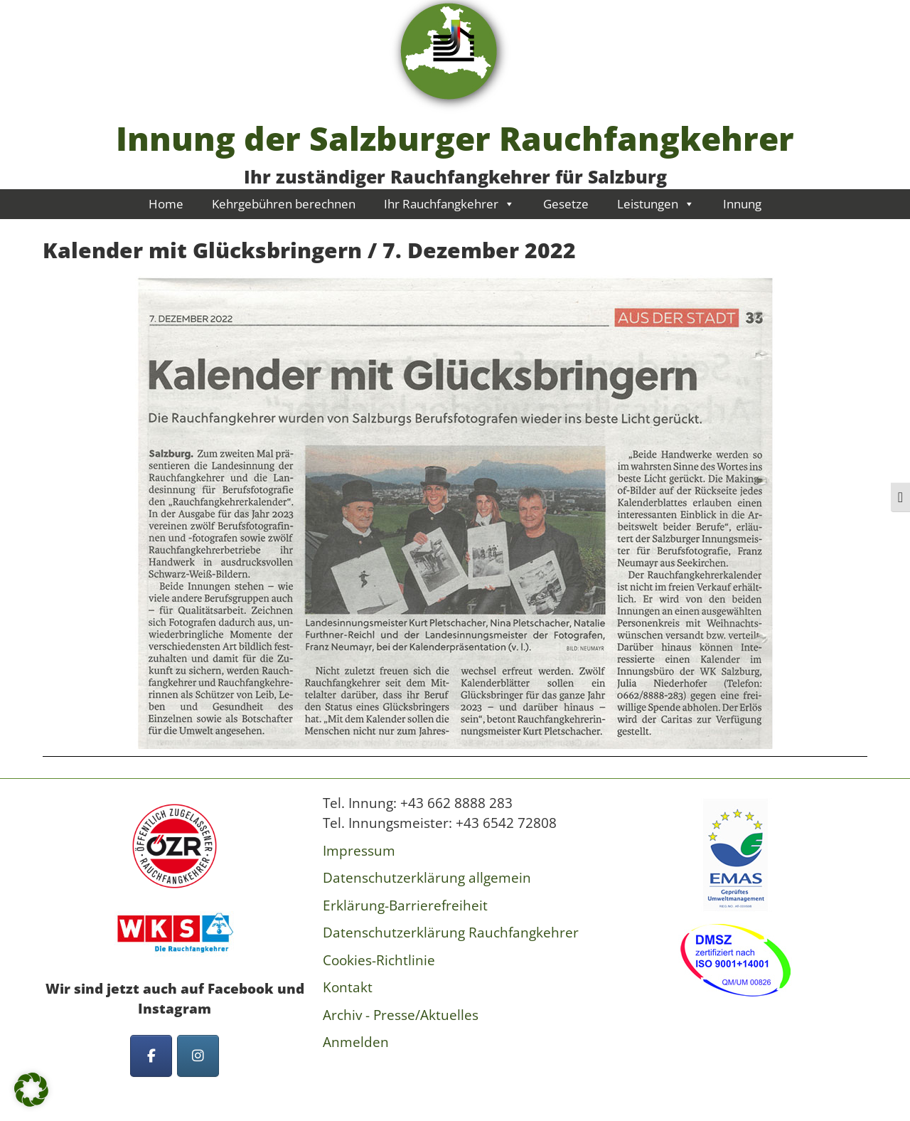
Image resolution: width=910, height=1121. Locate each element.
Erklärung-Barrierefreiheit (405, 905)
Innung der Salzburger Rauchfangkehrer (455, 138)
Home (166, 204)
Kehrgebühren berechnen (283, 204)
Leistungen (656, 204)
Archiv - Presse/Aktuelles (400, 1015)
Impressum (359, 850)
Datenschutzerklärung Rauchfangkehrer (451, 932)
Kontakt (348, 987)
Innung (742, 204)
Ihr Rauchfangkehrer (449, 204)
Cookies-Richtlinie (379, 960)
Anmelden (356, 1042)
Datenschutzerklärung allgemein (427, 877)
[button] (31, 1089)
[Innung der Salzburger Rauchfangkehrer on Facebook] (151, 1056)
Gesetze (566, 204)
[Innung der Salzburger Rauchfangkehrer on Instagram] (198, 1056)
